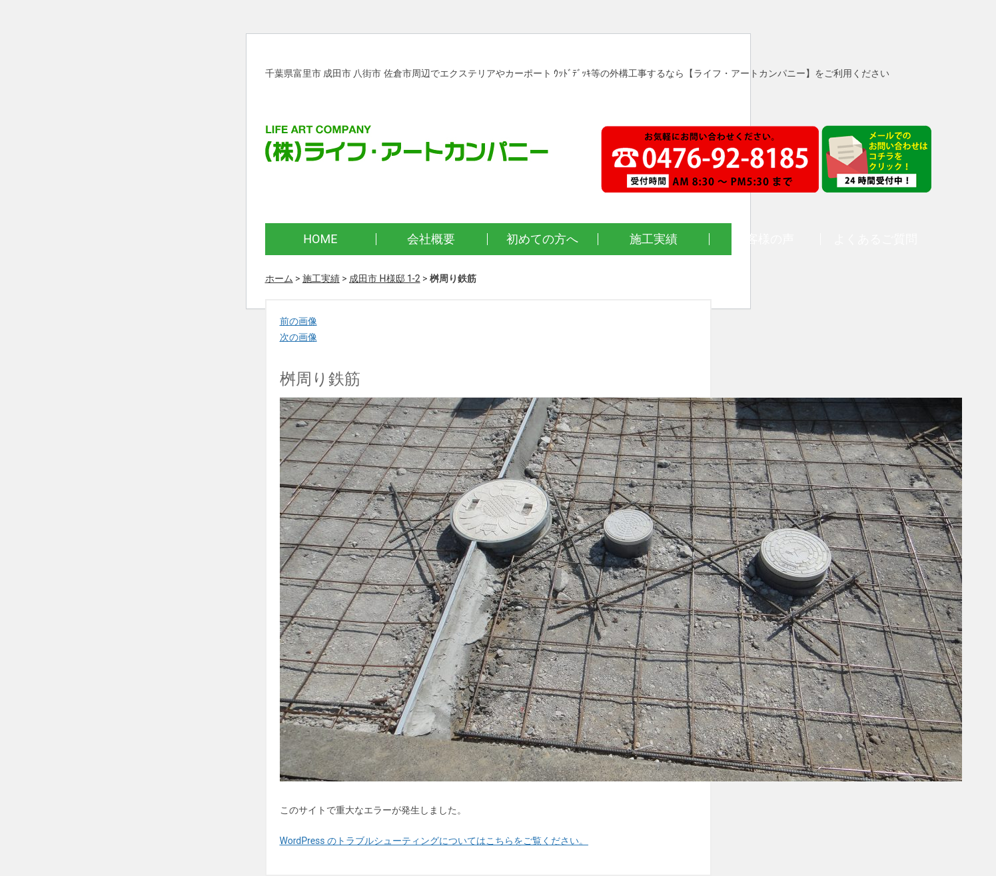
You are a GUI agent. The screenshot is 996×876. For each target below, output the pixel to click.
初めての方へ (542, 239)
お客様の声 (764, 239)
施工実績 (654, 239)
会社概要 (431, 239)
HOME (320, 239)
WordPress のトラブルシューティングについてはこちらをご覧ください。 (434, 840)
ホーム (279, 278)
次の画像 (298, 337)
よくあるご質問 (875, 239)
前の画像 (298, 321)
